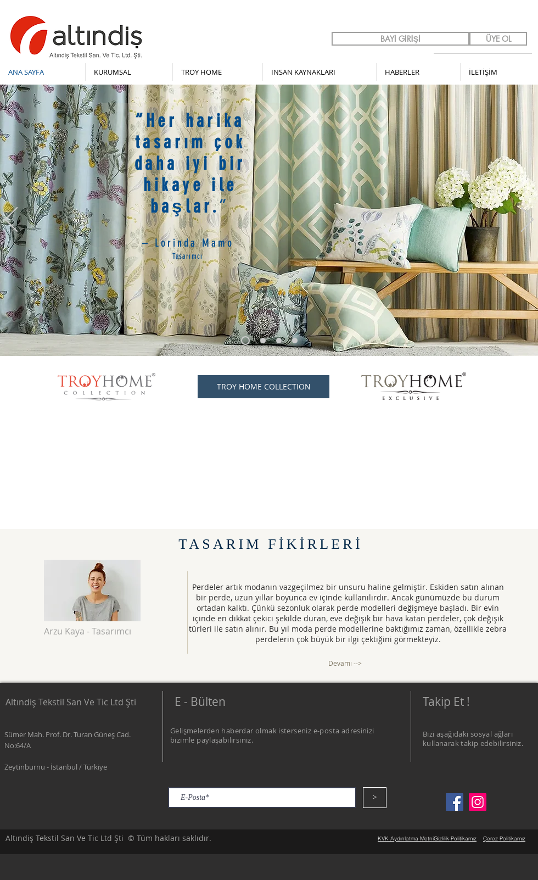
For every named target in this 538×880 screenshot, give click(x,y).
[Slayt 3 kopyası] (245, 340)
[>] (374, 797)
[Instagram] (477, 802)
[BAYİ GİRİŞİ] (400, 39)
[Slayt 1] (263, 340)
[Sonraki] (527, 220)
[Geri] (11, 220)
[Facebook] (454, 802)
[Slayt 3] (295, 340)
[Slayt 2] (279, 340)
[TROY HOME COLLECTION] (263, 386)
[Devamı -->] (345, 663)
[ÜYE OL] (498, 39)
